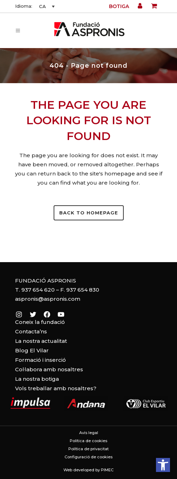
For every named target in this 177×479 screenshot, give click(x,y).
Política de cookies (88, 440)
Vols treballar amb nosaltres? (55, 388)
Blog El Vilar (32, 350)
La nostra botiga (37, 378)
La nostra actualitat (41, 341)
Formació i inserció (40, 360)
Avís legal (88, 432)
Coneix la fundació (40, 322)
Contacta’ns (31, 331)
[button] (163, 465)
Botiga (119, 6)
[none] (46, 6)
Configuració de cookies (88, 456)
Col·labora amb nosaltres (49, 369)
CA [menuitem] (42, 6)
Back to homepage (88, 212)
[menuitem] (46, 6)
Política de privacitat (88, 448)
